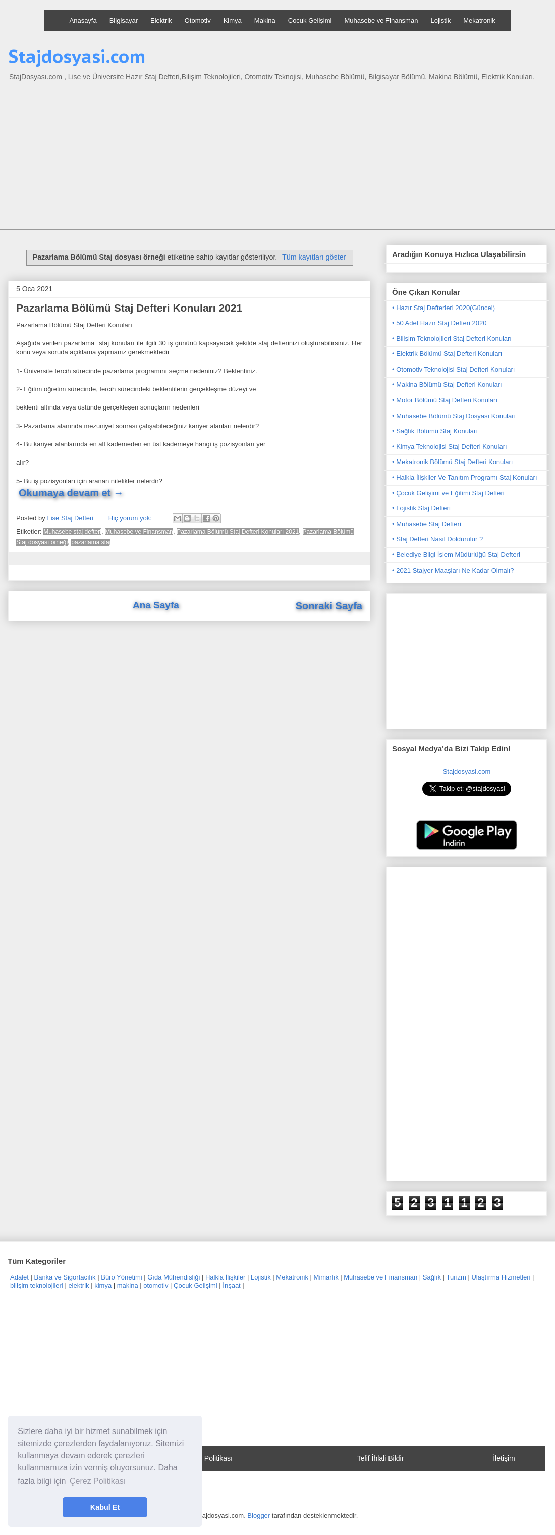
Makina (264, 20)
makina (127, 1285)
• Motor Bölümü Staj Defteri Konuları (444, 400)
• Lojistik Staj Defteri (421, 508)
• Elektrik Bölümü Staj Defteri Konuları (447, 353)
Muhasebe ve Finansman (381, 20)
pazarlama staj (90, 542)
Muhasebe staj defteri (72, 531)
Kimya (233, 20)
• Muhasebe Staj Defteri (426, 524)
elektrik (78, 1285)
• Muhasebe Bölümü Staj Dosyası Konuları (454, 416)
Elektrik (161, 20)
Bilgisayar (123, 20)
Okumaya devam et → (71, 492)
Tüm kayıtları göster (314, 257)
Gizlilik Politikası (207, 1458)
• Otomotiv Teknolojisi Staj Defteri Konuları (453, 369)
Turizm (456, 1277)
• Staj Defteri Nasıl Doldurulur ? (437, 539)
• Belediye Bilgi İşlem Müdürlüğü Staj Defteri (456, 554)
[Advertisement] (285, 159)
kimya (103, 1285)
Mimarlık (326, 1277)
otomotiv (155, 1285)
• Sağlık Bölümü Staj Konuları (435, 431)
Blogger (258, 1515)
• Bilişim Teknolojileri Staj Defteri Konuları (452, 338)
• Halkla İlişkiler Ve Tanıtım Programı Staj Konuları (464, 477)
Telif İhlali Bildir (380, 1458)
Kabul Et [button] (105, 1507)
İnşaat (231, 1285)
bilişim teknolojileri (36, 1285)
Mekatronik (479, 20)
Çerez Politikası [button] (98, 1481)
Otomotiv (198, 20)
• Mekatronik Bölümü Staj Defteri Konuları (452, 462)
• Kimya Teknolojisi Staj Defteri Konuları (449, 446)
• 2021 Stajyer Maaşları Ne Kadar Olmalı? (453, 570)
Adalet (19, 1277)
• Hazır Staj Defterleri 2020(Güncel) (443, 308)
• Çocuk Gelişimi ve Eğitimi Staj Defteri (448, 493)
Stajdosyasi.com (77, 56)
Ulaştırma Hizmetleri (500, 1277)
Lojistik (440, 20)
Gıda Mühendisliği (173, 1277)
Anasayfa (83, 20)
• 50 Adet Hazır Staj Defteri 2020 (439, 323)
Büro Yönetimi (121, 1277)
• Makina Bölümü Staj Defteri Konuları (447, 384)
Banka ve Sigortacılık (64, 1277)
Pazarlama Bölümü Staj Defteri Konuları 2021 (129, 308)
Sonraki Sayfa (329, 605)
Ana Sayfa (156, 605)
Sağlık (432, 1277)
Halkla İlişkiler (225, 1277)
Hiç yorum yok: (131, 518)
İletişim (504, 1458)
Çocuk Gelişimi (310, 20)
